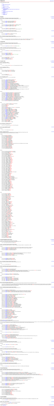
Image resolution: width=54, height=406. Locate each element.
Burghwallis (7, 11)
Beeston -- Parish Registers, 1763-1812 (4, 62)
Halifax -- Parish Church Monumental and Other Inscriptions (6, 282)
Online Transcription (4, 320)
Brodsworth (4, 11)
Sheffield (6, 14)
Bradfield (4, 14)
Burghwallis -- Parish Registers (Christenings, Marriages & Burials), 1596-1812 (8, 348)
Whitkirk (9, 7)
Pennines (1, 16)
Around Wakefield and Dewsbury (5, 8)
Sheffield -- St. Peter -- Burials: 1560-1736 (4, 401)
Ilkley (9, 4)
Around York (3, 5)
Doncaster (9, 11)
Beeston (4, 7)
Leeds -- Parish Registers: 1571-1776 (4, 76)
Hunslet (6, 7)
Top (51, 30)
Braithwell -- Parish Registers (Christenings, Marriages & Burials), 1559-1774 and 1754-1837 (10, 369)
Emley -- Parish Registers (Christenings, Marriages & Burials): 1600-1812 (8, 261)
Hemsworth (11, 11)
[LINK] (6, 21)
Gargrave (8, 4)
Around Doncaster (3, 340)
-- (3, 21)
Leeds (7, 7)
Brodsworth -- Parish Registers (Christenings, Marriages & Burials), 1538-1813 (8, 341)
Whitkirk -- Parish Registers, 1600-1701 (4, 131)
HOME (53, 30)
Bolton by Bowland (5, 4)
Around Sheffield (3, 396)
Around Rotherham (4, 12)
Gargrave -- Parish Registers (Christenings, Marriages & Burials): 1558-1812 (8, 30)
